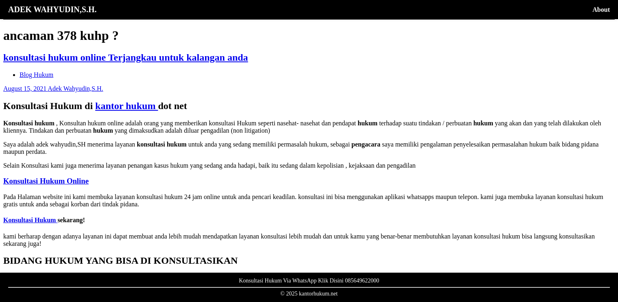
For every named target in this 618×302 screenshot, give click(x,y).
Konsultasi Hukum (30, 220)
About (601, 9)
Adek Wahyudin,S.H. (75, 88)
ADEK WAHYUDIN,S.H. (52, 9)
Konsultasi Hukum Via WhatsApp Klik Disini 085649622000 (309, 281)
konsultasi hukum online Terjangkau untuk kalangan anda (125, 57)
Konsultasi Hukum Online (46, 181)
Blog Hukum (36, 74)
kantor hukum (126, 106)
